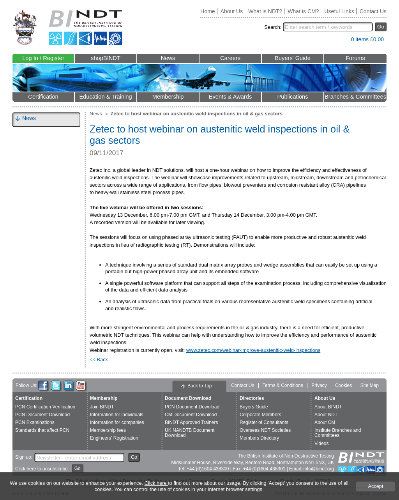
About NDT (325, 414)
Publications (292, 97)
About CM (324, 422)
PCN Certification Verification (45, 407)
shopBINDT (105, 58)
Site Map (369, 385)
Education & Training (105, 97)
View (341, 41)
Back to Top (199, 386)
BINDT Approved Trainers (191, 422)
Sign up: (23, 457)
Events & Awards (230, 97)
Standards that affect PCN (42, 430)
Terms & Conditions (283, 385)
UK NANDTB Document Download (189, 433)
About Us (232, 11)
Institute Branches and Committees (337, 433)
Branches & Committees (355, 97)
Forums (355, 58)
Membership (168, 97)
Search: (272, 27)
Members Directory (259, 438)
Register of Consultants (264, 422)
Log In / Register (43, 58)
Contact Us (373, 11)
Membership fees (108, 430)
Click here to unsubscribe (41, 469)
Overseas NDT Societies (265, 430)
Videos (321, 443)
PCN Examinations (35, 422)
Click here (156, 483)
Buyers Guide (254, 407)
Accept (375, 486)
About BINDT (328, 407)
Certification (43, 97)
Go (380, 27)
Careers (230, 58)
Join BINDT (102, 407)
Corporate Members (260, 414)
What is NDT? (265, 11)
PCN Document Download (42, 414)
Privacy (319, 385)
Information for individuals (116, 414)
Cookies (343, 385)
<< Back (99, 359)
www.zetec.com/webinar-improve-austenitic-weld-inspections (253, 350)
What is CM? (303, 11)
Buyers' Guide (293, 58)
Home (207, 11)
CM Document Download (191, 414)
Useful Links (339, 11)
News (168, 58)
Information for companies (117, 422)
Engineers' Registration (114, 438)
